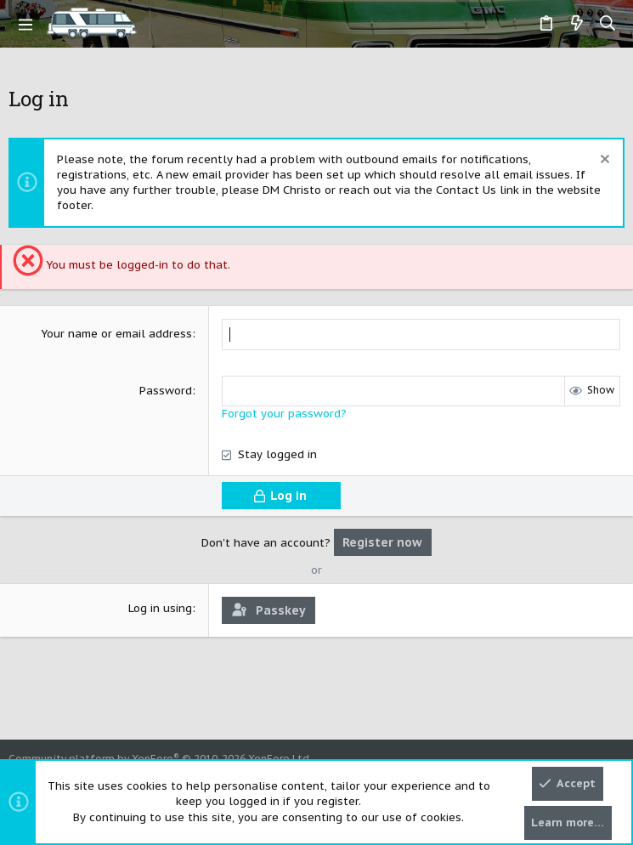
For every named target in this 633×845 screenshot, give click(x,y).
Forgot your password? (284, 413)
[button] (25, 23)
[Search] (608, 24)
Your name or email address (116, 333)
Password (165, 390)
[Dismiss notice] (603, 161)
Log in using (160, 608)
